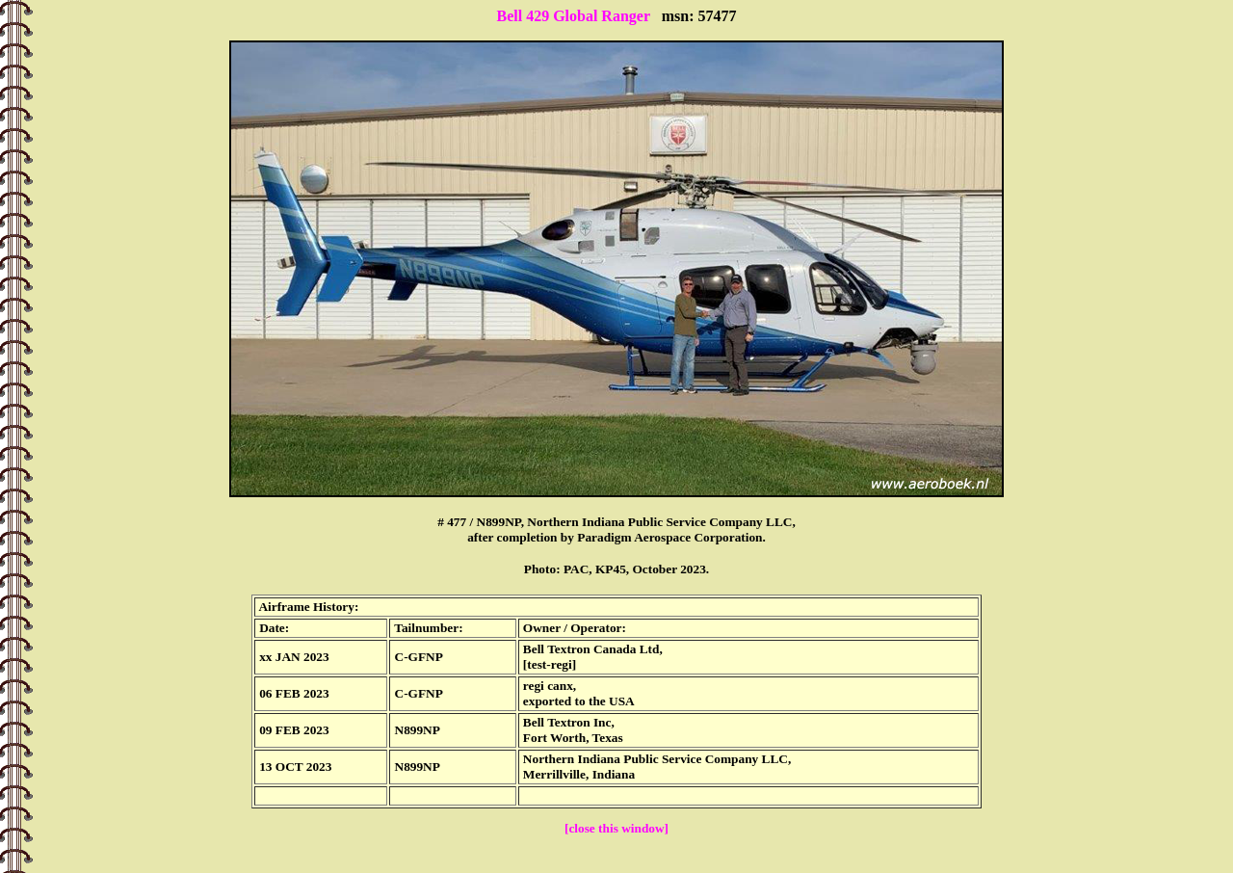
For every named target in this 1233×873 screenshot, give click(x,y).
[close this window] (616, 828)
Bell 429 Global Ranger (572, 16)
